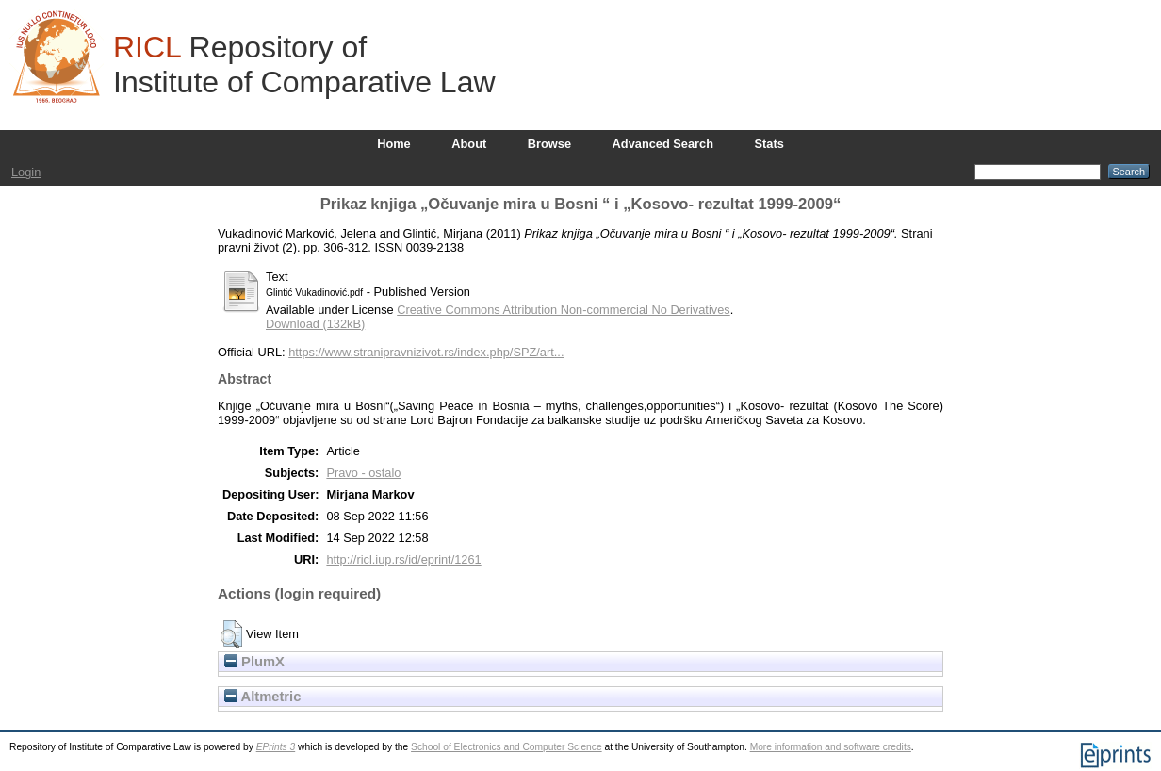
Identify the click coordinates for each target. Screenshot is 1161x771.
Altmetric (262, 696)
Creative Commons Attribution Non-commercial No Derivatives (563, 310)
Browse (549, 144)
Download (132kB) (315, 324)
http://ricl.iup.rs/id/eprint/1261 (403, 559)
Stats (769, 144)
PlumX (254, 661)
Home (394, 144)
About (468, 144)
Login (26, 172)
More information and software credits (830, 747)
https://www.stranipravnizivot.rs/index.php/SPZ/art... (426, 352)
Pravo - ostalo (363, 473)
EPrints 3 (276, 747)
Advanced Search (663, 144)
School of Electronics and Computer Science (506, 747)
